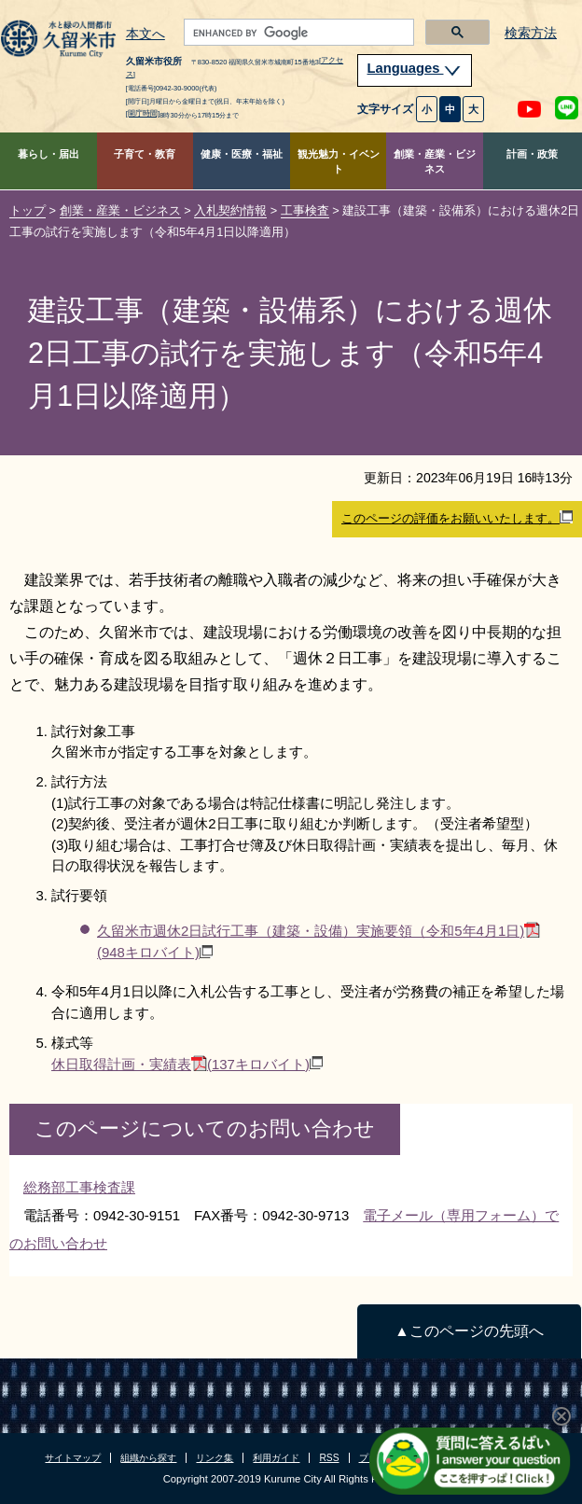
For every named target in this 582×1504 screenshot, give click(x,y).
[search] (297, 32)
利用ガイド (276, 1458)
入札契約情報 (230, 210)
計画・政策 (532, 154)
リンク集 (214, 1458)
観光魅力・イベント (339, 161)
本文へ (145, 34)
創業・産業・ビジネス (435, 161)
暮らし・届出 (48, 154)
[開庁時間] (142, 113)
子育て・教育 (144, 154)
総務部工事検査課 (79, 1187)
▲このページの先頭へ (469, 1331)
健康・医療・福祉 (242, 154)
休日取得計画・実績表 (187, 1064)
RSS (329, 1458)
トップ (27, 210)
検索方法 (531, 33)
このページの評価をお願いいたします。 (457, 517)
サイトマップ (73, 1458)
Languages (415, 68)
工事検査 (305, 210)
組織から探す (148, 1458)
